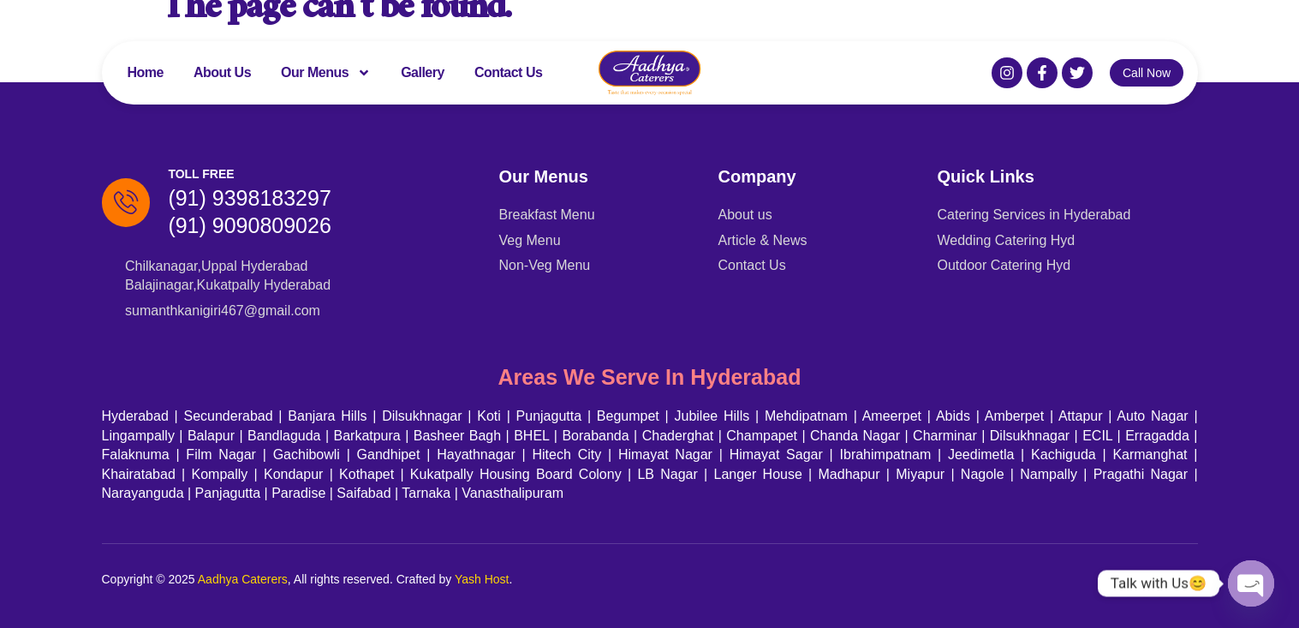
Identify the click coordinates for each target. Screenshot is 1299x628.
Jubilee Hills (711, 416)
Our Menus (326, 72)
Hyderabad (135, 416)
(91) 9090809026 (261, 225)
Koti (489, 416)
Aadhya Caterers (243, 579)
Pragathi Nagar (1140, 474)
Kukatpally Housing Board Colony (516, 474)
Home (146, 72)
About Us (222, 72)
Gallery (422, 72)
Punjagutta (549, 416)
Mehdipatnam (806, 416)
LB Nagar (667, 474)
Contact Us (508, 72)
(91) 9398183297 (261, 198)
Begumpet (628, 416)
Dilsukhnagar (422, 416)
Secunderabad (228, 416)
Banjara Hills (327, 416)
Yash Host (482, 579)
